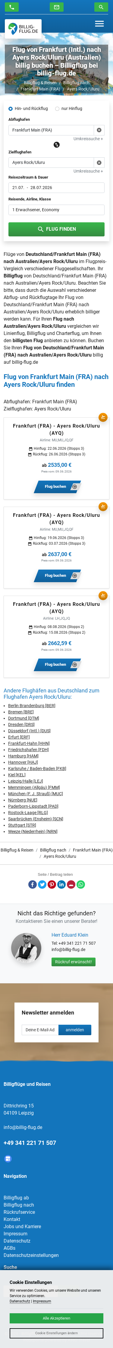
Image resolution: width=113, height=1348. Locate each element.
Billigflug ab (16, 1198)
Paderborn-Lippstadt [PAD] (33, 806)
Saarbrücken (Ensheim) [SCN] (35, 818)
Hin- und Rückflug (31, 108)
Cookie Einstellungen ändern (56, 1333)
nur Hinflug (71, 108)
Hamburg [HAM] (23, 756)
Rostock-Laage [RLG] (28, 812)
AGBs (9, 1248)
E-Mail (71, 884)
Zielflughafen (19, 152)
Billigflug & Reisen (40, 82)
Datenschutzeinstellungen (31, 1255)
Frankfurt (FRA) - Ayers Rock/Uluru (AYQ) (56, 429)
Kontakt (12, 1219)
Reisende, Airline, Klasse (29, 199)
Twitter (42, 884)
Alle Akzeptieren (56, 1318)
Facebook (32, 884)
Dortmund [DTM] (23, 718)
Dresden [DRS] (21, 724)
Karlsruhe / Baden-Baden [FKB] (37, 768)
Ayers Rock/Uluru (83, 89)
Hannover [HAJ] (23, 762)
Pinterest (52, 884)
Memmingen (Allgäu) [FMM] (34, 787)
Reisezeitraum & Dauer (28, 177)
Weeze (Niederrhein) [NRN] (33, 831)
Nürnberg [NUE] (22, 800)
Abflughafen (19, 119)
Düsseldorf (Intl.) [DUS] (29, 730)
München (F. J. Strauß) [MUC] (35, 793)
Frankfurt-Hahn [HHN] (29, 743)
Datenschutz (17, 1241)
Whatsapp (81, 884)
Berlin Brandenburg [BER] (31, 705)
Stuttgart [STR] (22, 825)
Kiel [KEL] (17, 774)
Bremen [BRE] (21, 712)
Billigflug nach (76, 82)
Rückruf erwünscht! (73, 961)
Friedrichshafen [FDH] (28, 749)
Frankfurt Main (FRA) (40, 89)
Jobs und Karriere (22, 1226)
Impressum (15, 1234)
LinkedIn (61, 884)
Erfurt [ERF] (19, 737)
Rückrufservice (19, 1212)
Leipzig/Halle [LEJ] (25, 781)
